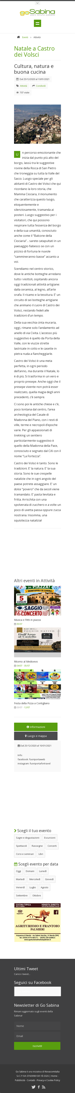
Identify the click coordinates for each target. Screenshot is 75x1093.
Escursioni (49, 837)
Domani (30, 871)
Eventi (25, 37)
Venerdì (20, 887)
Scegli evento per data (36, 864)
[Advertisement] (37, 555)
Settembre (22, 895)
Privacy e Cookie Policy (48, 1080)
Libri (41, 854)
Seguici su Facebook (32, 982)
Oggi (18, 871)
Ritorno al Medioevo (26, 661)
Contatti (31, 1080)
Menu (37, 23)
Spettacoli (21, 845)
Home (54, 1075)
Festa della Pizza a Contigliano (32, 703)
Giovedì (49, 879)
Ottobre (36, 895)
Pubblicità (20, 1080)
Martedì (20, 879)
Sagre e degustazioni (27, 837)
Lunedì (43, 871)
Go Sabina (23, 991)
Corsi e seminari (25, 854)
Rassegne (37, 845)
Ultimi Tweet (26, 968)
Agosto (44, 887)
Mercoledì (34, 879)
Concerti (52, 845)
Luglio (33, 887)
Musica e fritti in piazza (27, 620)
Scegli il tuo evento (32, 830)
